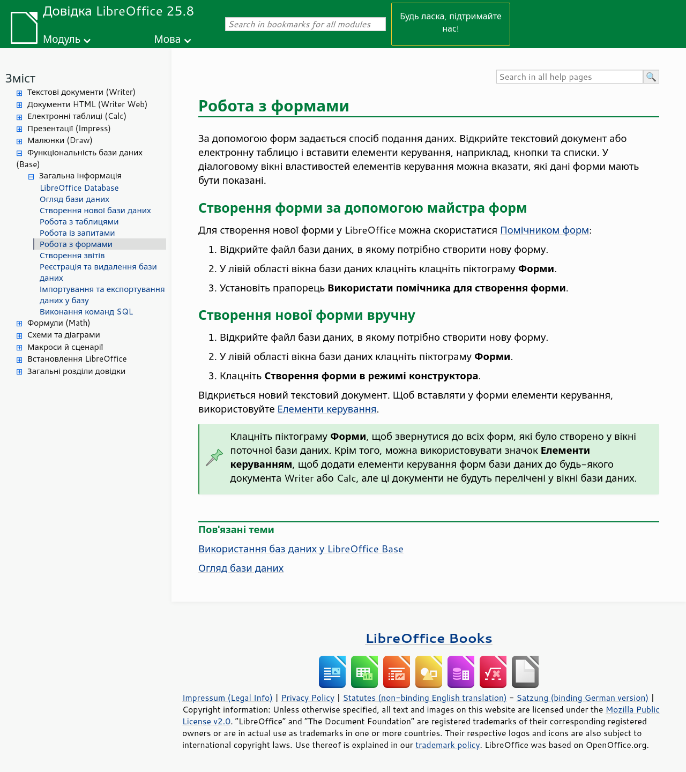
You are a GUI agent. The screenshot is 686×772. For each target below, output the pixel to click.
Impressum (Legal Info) (227, 697)
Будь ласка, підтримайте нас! (451, 22)
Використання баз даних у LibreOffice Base (301, 549)
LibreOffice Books (429, 637)
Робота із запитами (77, 232)
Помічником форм (544, 230)
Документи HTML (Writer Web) (87, 104)
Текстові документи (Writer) (81, 92)
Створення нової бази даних (95, 210)
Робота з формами (76, 244)
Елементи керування (327, 409)
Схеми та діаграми (63, 334)
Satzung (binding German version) (583, 697)
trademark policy (447, 745)
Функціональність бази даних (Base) (79, 158)
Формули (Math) (59, 322)
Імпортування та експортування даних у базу (102, 294)
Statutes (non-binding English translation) (424, 697)
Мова (167, 39)
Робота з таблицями (79, 221)
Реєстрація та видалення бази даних (98, 272)
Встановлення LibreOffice (77, 358)
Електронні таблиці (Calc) (76, 116)
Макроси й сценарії (65, 347)
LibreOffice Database (79, 187)
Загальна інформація (80, 175)
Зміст (20, 78)
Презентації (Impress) (69, 128)
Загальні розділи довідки (76, 371)
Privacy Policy (307, 697)
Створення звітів (72, 255)
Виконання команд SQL (86, 311)
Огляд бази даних (74, 199)
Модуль (61, 39)
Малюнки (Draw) (60, 140)
